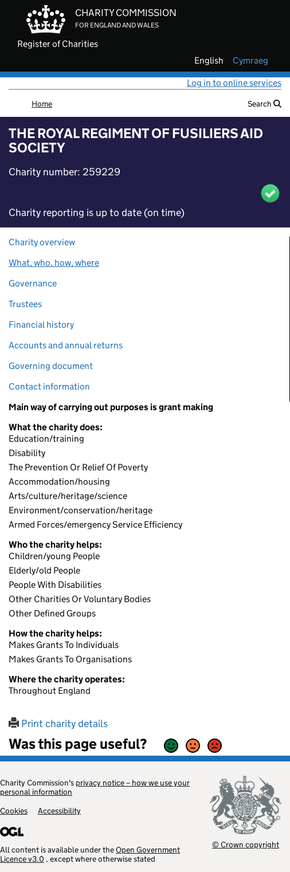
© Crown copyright (245, 844)
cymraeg (250, 61)
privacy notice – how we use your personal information (95, 787)
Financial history (41, 324)
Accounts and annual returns (66, 345)
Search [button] (264, 104)
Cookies (14, 811)
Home (42, 104)
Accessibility (59, 811)
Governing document (51, 365)
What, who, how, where (54, 262)
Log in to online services (234, 82)
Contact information (49, 386)
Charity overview (42, 242)
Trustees (25, 303)
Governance (33, 283)
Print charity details (58, 723)
